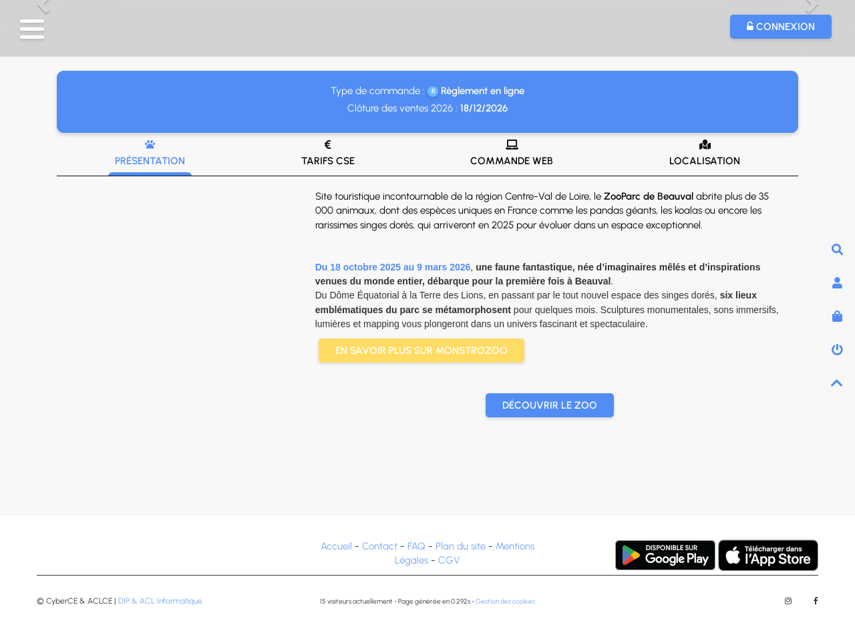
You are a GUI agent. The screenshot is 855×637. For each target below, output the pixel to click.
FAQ (416, 546)
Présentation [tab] (150, 153)
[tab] (427, 329)
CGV (449, 560)
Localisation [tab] (704, 153)
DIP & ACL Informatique (160, 601)
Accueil (336, 546)
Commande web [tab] (511, 153)
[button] (32, 29)
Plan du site (461, 546)
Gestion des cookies (505, 601)
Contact (379, 546)
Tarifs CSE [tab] (328, 153)
